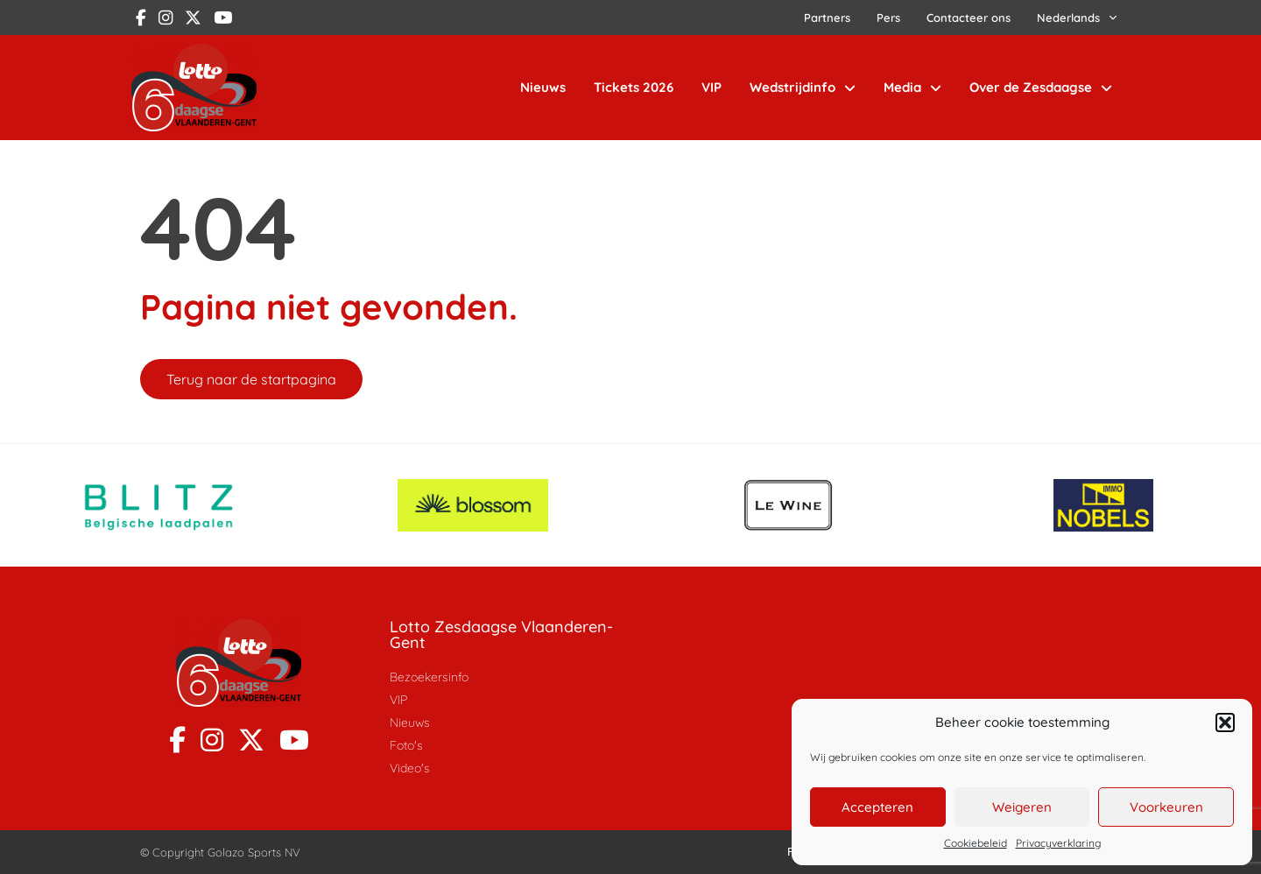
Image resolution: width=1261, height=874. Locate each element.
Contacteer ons (968, 18)
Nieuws (543, 87)
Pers (888, 18)
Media (912, 88)
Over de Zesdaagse (1040, 88)
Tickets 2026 (633, 87)
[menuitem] (1077, 17)
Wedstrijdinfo (803, 88)
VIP (711, 87)
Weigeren (1022, 807)
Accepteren (877, 807)
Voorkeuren (1166, 807)
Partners (827, 18)
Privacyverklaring (1058, 842)
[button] (1225, 722)
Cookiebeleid (975, 842)
